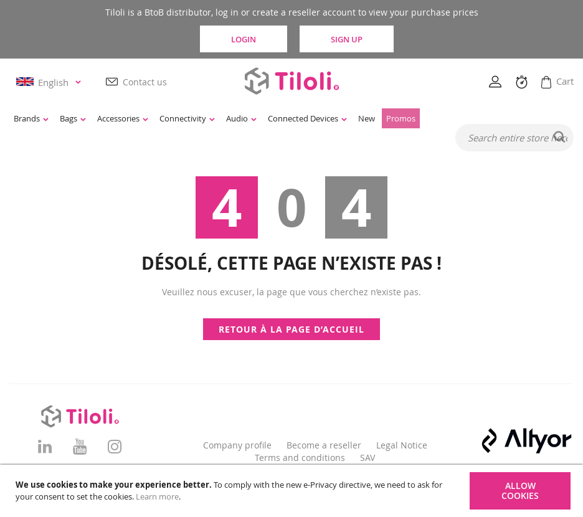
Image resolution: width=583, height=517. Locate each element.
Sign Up (351, 38)
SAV (367, 457)
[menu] (246, 119)
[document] (293, 491)
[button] (50, 82)
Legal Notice (401, 445)
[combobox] (514, 138)
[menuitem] (31, 119)
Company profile (237, 445)
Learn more (157, 496)
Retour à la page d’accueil (291, 329)
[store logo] (291, 81)
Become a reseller (324, 445)
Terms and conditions (300, 457)
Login (241, 38)
